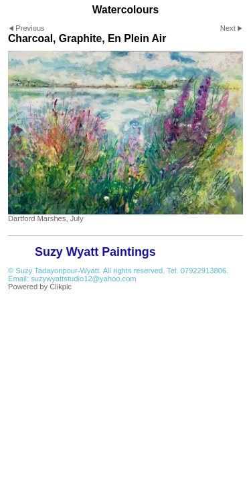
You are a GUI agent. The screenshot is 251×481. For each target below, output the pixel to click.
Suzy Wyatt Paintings (95, 252)
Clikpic (61, 287)
